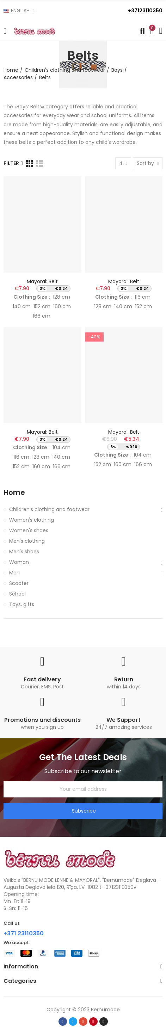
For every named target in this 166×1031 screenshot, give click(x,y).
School (17, 593)
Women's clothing (31, 519)
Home (14, 492)
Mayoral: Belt (42, 281)
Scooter (19, 583)
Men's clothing (27, 541)
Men (14, 572)
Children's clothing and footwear (49, 509)
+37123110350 (145, 10)
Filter (11, 163)
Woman (19, 562)
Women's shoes (28, 530)
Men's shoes (24, 551)
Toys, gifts (21, 604)
